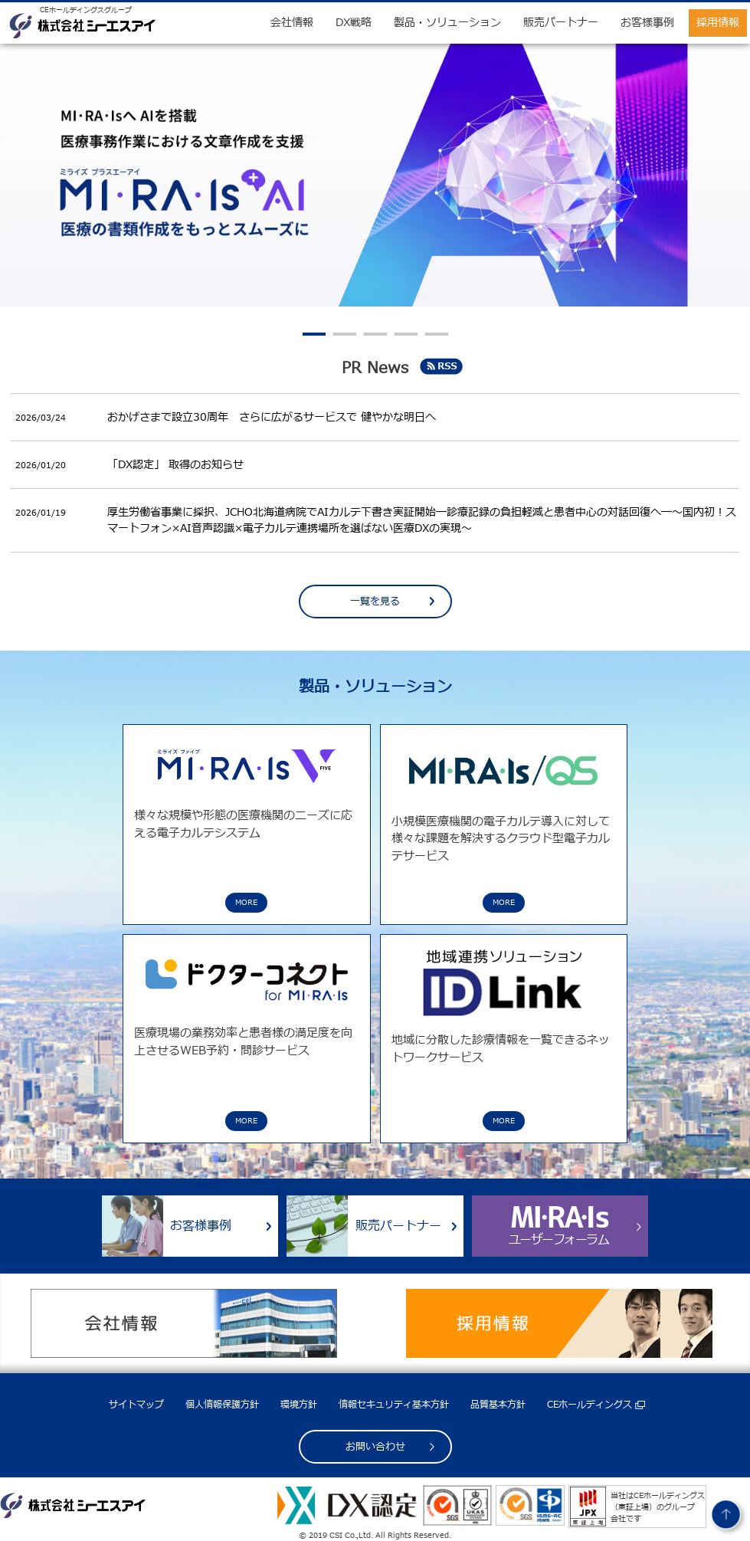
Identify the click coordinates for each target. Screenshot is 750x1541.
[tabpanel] (375, 175)
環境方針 (298, 1404)
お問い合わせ (375, 1446)
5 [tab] (437, 334)
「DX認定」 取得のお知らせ (175, 465)
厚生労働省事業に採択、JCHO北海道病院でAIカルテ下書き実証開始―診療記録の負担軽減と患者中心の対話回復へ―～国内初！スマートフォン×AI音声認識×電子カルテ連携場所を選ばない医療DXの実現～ (421, 520)
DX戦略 (354, 23)
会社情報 (291, 23)
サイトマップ (136, 1404)
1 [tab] (314, 334)
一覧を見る (375, 601)
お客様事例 (647, 23)
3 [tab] (375, 334)
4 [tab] (406, 334)
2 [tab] (345, 334)
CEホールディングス (589, 1404)
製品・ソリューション (447, 23)
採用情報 (717, 23)
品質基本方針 (498, 1404)
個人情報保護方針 (222, 1404)
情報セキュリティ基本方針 (394, 1404)
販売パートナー (560, 23)
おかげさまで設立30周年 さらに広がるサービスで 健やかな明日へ (271, 417)
